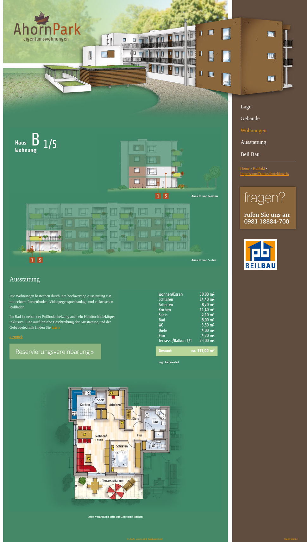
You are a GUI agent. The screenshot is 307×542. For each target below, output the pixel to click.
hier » (56, 327)
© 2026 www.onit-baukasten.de (145, 538)
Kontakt (259, 168)
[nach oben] (291, 538)
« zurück (16, 337)
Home (244, 168)
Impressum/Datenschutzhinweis (264, 173)
